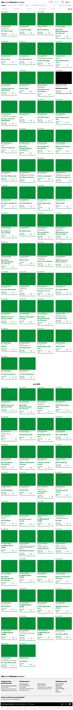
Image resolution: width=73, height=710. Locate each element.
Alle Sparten (17, 8)
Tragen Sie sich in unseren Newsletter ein (11, 699)
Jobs (57, 690)
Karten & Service (12, 5)
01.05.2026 (4, 8)
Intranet (40, 708)
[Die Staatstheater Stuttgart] (12, 2)
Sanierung (58, 691)
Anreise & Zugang (60, 688)
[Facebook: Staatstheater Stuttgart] (66, 704)
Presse (2, 708)
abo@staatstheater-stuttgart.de (44, 687)
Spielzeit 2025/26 (60, 684)
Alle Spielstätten (42, 8)
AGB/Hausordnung (10, 708)
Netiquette (26, 708)
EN (71, 5)
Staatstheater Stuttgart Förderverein (68, 2)
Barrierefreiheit (33, 708)
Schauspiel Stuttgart (63, 2)
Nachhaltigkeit (35, 5)
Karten (15, 34)
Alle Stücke (29, 8)
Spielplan (3, 5)
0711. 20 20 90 (5, 687)
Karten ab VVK (15, 377)
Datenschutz (19, 708)
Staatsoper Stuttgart (50, 2)
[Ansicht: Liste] (71, 9)
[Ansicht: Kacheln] (69, 9)
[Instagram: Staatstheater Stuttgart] (62, 704)
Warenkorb (66, 5)
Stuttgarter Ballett (57, 2)
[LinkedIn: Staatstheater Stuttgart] (69, 704)
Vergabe (46, 708)
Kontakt (57, 5)
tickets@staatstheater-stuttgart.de (9, 690)
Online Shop (58, 685)
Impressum (43, 5)
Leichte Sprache (60, 5)
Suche (54, 5)
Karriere (27, 5)
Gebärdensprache (63, 5)
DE (69, 5)
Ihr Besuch (21, 5)
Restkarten (70, 206)
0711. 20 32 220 (42, 685)
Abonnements (59, 687)
